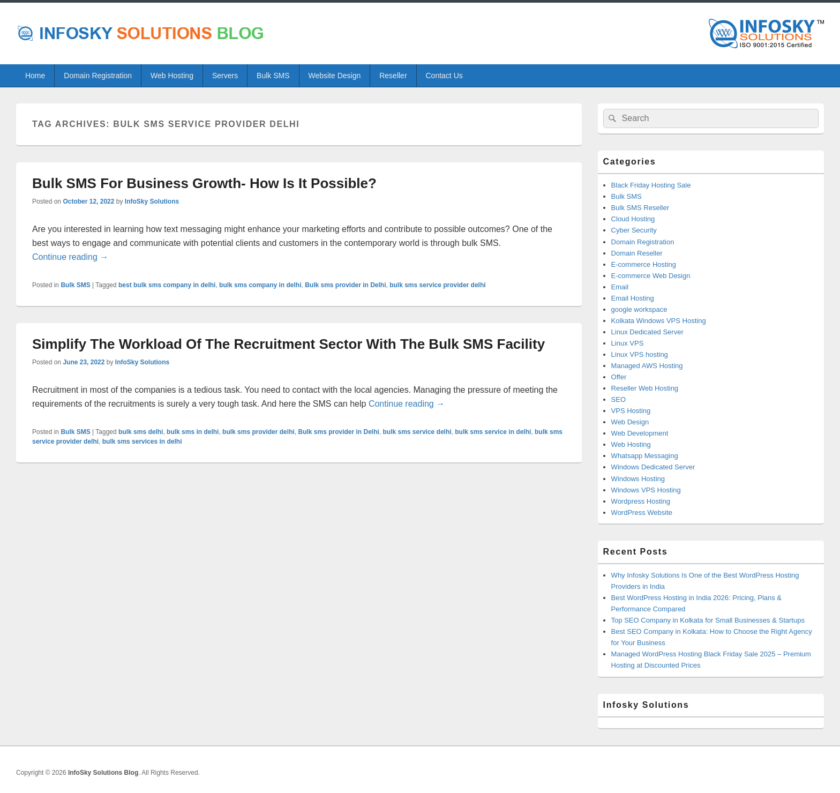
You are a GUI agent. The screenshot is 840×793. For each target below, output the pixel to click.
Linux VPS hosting (639, 354)
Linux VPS (627, 343)
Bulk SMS (273, 75)
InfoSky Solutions (152, 201)
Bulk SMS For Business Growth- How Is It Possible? (204, 183)
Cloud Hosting (633, 219)
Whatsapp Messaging (644, 456)
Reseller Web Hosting (644, 388)
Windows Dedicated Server (653, 467)
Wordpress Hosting (640, 501)
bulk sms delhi (140, 432)
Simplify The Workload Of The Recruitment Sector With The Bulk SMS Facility (288, 344)
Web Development (640, 433)
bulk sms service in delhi (493, 432)
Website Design (334, 75)
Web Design (630, 422)
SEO (618, 399)
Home (35, 75)
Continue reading (70, 256)
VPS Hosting (631, 411)
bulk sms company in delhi (260, 285)
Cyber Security (634, 230)
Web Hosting (172, 75)
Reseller (393, 75)
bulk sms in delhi (193, 432)
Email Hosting (632, 298)
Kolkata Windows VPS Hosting (658, 321)
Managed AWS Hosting (647, 366)
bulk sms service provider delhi (437, 285)
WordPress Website (641, 512)
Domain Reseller (637, 253)
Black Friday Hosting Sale (651, 185)
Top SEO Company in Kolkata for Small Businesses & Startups (708, 620)
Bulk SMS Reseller (640, 208)
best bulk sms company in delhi (166, 285)
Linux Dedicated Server (647, 332)
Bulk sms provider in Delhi (345, 285)
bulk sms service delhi (417, 432)
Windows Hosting (638, 479)
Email (620, 287)
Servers (225, 75)
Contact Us (444, 75)
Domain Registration (98, 75)
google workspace (639, 309)
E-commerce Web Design (651, 276)
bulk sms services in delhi (142, 441)
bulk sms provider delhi (258, 432)
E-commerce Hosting (643, 264)
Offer (619, 377)
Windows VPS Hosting (646, 490)
